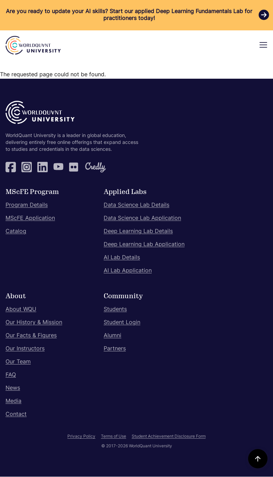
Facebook (11, 167)
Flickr (74, 167)
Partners (115, 349)
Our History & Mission (34, 322)
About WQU (21, 309)
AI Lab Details (122, 258)
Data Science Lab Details (136, 205)
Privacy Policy (81, 437)
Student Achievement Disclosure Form (169, 437)
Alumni (112, 336)
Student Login (122, 322)
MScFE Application (30, 218)
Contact (16, 414)
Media (13, 401)
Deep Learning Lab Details (138, 231)
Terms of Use (113, 437)
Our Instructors (25, 349)
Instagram (26, 167)
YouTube (58, 167)
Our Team (18, 362)
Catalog (16, 231)
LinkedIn (42, 167)
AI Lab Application (128, 271)
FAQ (11, 375)
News (13, 388)
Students (115, 309)
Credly (90, 167)
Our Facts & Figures (31, 336)
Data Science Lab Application (142, 218)
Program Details (27, 205)
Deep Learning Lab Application (144, 244)
